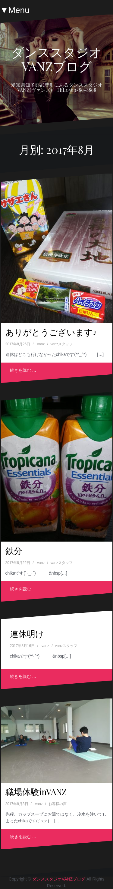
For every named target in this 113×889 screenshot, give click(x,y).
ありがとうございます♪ (51, 331)
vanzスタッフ (62, 344)
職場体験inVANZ (36, 791)
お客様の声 (58, 804)
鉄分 (13, 550)
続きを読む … (23, 370)
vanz (41, 344)
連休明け (27, 633)
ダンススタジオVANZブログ (56, 58)
